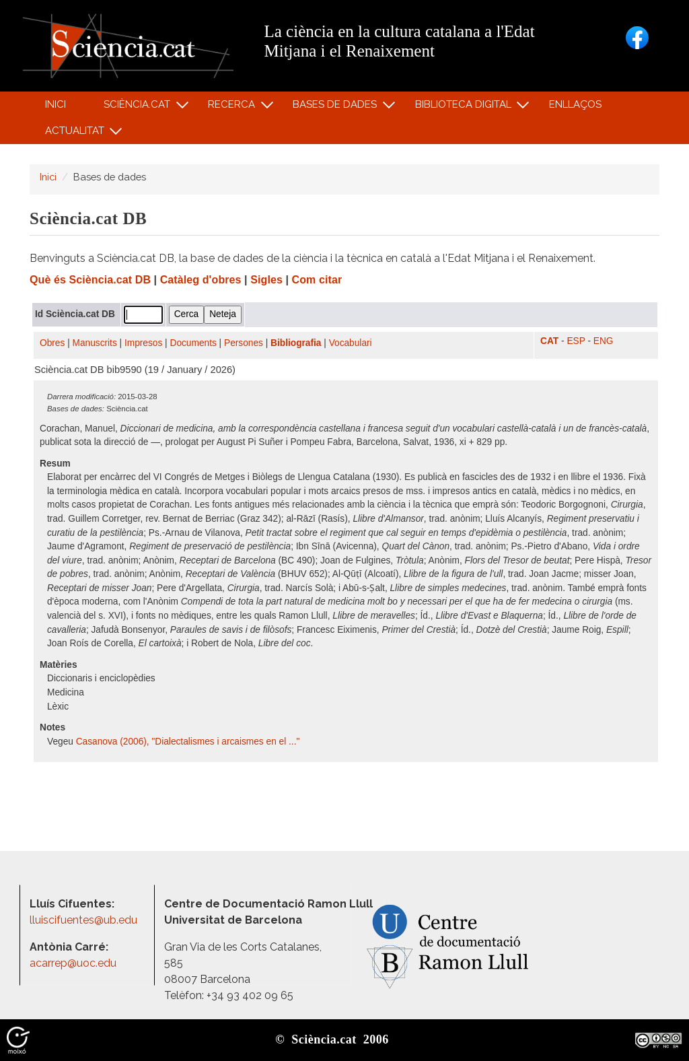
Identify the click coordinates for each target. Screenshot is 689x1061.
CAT (549, 341)
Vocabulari (350, 343)
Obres (52, 343)
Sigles (266, 279)
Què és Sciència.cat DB (90, 279)
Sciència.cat (138, 107)
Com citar (317, 279)
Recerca (234, 107)
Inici (55, 104)
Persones (243, 343)
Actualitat (76, 133)
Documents (193, 343)
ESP (576, 341)
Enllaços (575, 104)
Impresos (143, 343)
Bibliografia (295, 343)
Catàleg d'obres (201, 279)
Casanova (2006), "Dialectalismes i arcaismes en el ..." (188, 742)
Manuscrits (95, 343)
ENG (603, 341)
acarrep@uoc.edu (73, 963)
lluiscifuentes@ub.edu (85, 920)
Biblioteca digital (465, 107)
